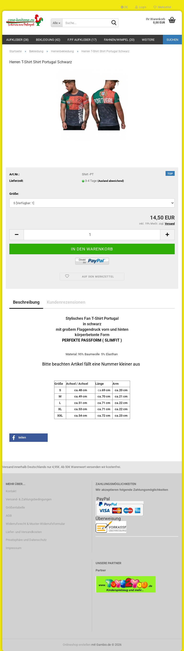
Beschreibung (26, 302)
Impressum (13, 548)
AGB (9, 515)
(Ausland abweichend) (111, 181)
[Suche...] (56, 22)
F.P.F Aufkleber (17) (82, 39)
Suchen (172, 39)
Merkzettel (162, 7)
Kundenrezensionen (66, 302)
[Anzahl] (92, 234)
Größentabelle (15, 507)
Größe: (14, 193)
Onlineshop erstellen (77, 644)
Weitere (148, 39)
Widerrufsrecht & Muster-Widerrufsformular (35, 524)
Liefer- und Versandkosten (24, 532)
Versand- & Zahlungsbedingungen (29, 499)
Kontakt (11, 491)
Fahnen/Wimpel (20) (119, 39)
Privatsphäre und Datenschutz (26, 540)
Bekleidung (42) (48, 39)
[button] (124, 7)
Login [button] (140, 7)
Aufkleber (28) (17, 39)
